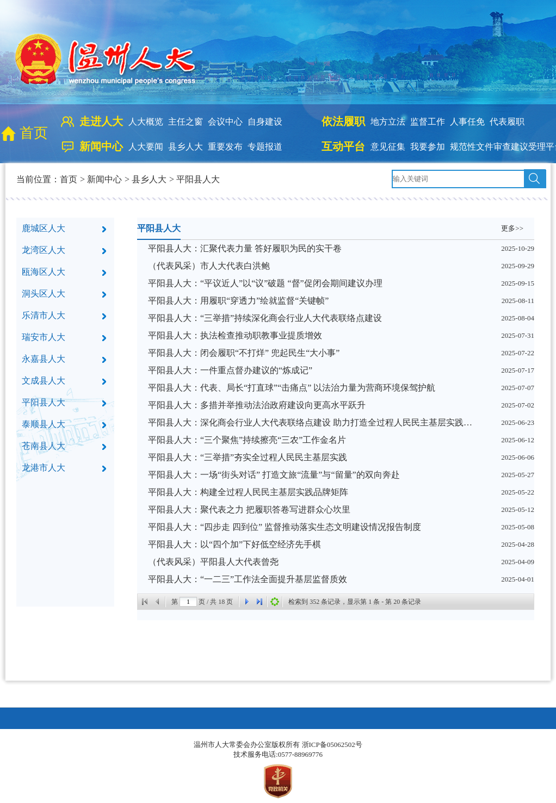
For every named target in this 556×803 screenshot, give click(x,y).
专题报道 (265, 146)
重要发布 (225, 146)
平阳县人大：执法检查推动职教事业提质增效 (235, 335)
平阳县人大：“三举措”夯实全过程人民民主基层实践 (247, 457)
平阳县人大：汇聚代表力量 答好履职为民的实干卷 (245, 248)
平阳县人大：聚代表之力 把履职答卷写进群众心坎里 (249, 509)
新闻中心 (104, 179)
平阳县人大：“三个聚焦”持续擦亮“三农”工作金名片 (247, 439)
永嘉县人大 (43, 358)
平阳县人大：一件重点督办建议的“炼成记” (230, 370)
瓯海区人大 (43, 271)
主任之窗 (185, 121)
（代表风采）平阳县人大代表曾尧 (213, 561)
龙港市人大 (43, 467)
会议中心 (225, 121)
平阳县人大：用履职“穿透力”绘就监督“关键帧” (238, 300)
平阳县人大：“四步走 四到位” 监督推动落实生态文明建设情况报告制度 (284, 527)
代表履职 (507, 121)
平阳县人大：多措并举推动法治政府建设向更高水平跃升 (257, 405)
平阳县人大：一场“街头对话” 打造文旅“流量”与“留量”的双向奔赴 (274, 474)
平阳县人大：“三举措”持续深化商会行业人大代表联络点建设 (265, 318)
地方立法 (387, 121)
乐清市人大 (43, 315)
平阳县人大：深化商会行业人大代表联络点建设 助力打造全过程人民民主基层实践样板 (311, 422)
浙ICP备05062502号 (332, 744)
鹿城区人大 (43, 228)
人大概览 (145, 121)
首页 (34, 133)
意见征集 (387, 146)
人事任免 (467, 121)
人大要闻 (145, 146)
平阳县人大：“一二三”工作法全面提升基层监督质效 (247, 579)
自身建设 (265, 121)
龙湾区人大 (43, 250)
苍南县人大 (43, 445)
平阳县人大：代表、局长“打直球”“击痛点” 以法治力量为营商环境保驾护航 (291, 387)
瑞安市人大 (43, 337)
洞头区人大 (43, 293)
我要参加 (427, 146)
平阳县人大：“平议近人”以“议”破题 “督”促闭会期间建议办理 (265, 283)
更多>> (512, 228)
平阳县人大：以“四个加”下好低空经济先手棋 (234, 544)
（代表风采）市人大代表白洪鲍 (209, 265)
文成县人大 (43, 380)
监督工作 (427, 121)
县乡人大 (185, 146)
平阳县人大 (198, 179)
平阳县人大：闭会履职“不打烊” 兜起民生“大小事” (243, 352)
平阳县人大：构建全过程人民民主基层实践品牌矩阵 (248, 492)
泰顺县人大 (43, 424)
